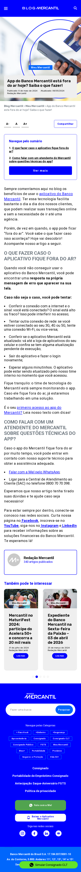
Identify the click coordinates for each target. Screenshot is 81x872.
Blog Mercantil (13, 106)
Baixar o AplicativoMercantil (40, 817)
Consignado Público (23, 745)
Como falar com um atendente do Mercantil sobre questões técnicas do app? (40, 159)
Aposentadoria (18, 738)
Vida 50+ (54, 757)
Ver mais (40, 170)
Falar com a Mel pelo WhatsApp (34, 472)
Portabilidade (38, 751)
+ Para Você (22, 732)
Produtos (57, 751)
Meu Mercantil (34, 106)
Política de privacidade (40, 791)
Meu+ (22, 751)
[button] (33, 677)
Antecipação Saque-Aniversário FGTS (40, 783)
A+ (25, 123)
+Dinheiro (41, 732)
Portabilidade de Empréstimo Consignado (40, 775)
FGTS (43, 745)
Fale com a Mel (40, 805)
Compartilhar (65, 124)
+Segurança (59, 732)
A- (7, 123)
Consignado (40, 768)
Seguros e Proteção (32, 757)
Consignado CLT (61, 738)
